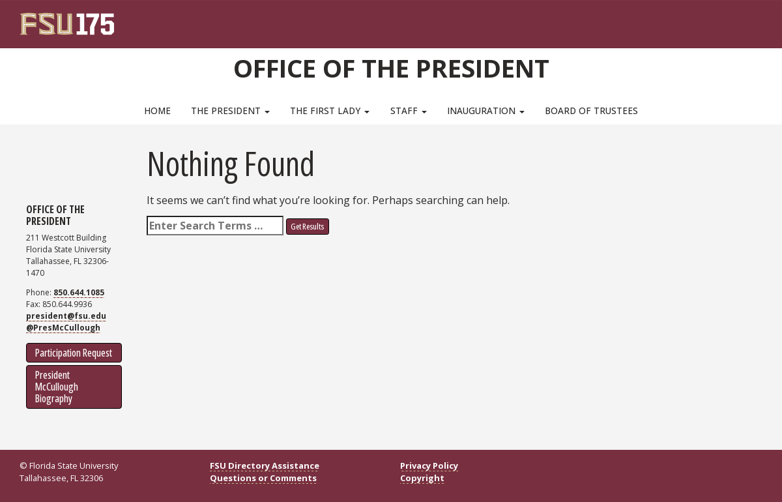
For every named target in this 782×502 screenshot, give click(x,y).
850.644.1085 (78, 292)
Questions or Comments (263, 478)
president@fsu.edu (66, 315)
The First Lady (329, 110)
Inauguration (486, 110)
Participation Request (73, 353)
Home (157, 110)
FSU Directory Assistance (264, 465)
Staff (408, 110)
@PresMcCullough (63, 327)
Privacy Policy (429, 465)
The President (230, 110)
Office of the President (391, 68)
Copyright (422, 478)
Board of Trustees (591, 110)
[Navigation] (761, 19)
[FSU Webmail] (725, 19)
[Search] (744, 19)
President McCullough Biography (56, 387)
